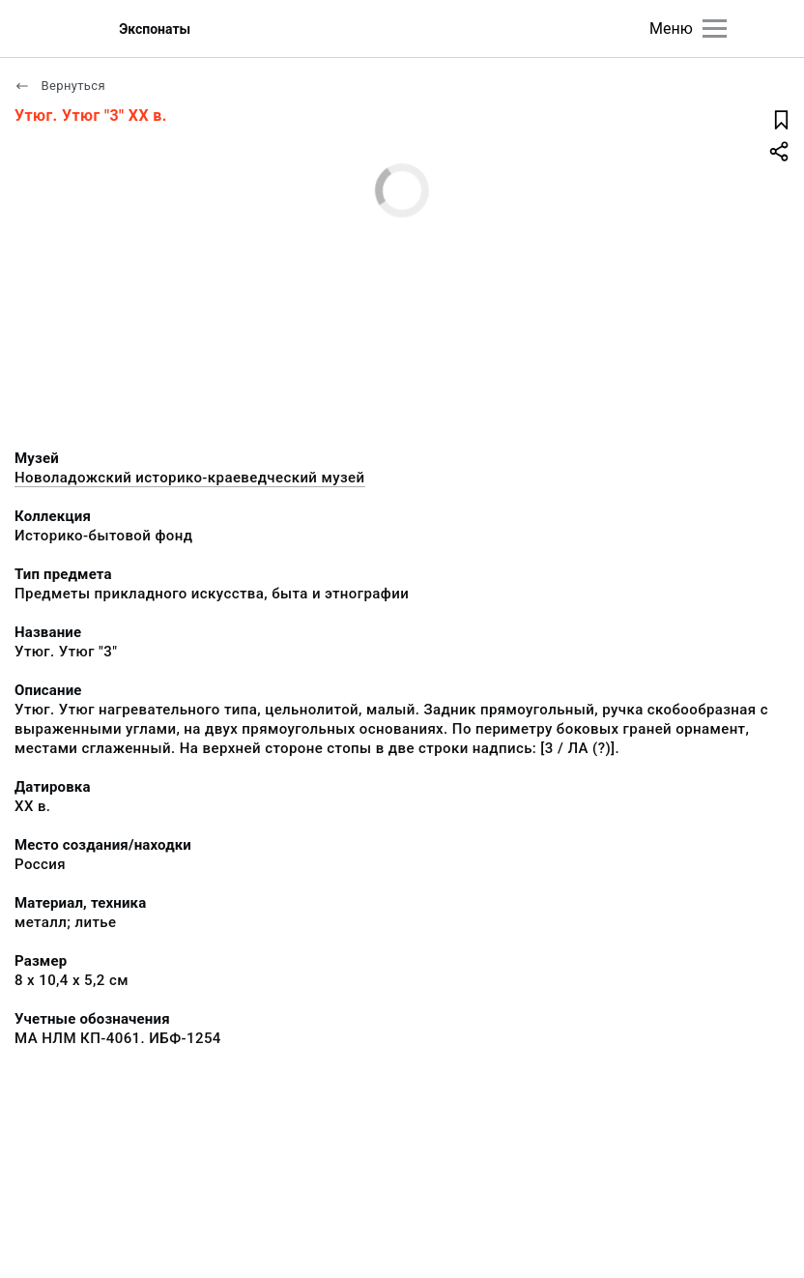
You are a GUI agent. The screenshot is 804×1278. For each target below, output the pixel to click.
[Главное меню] (714, 28)
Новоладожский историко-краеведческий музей (189, 477)
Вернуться (59, 85)
